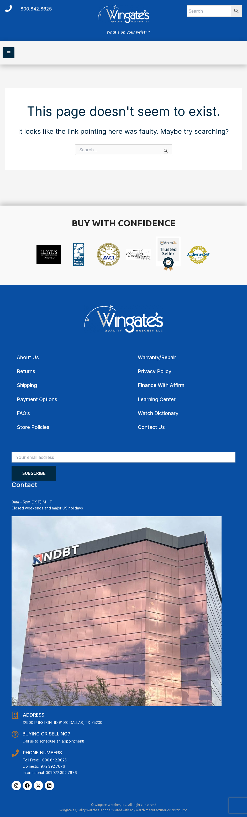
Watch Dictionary (158, 413)
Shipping (27, 385)
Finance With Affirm (161, 385)
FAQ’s (23, 413)
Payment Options (37, 399)
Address (33, 715)
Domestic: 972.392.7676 (44, 766)
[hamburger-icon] (8, 52)
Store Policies (33, 427)
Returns (26, 371)
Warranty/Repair (157, 357)
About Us (28, 357)
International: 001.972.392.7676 (50, 772)
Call (26, 741)
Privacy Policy (154, 371)
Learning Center (157, 399)
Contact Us (151, 427)
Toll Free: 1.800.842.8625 (45, 760)
